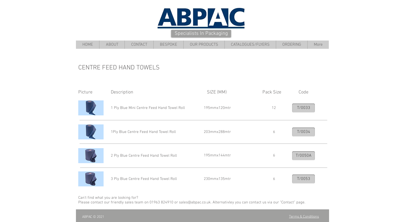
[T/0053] (303, 179)
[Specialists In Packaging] (201, 33)
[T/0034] (303, 132)
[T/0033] (303, 108)
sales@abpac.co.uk (195, 202)
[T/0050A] (303, 155)
